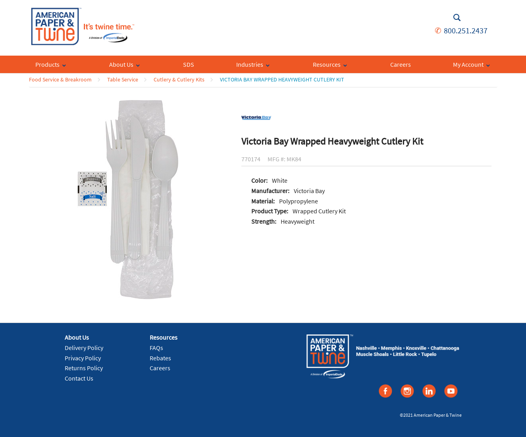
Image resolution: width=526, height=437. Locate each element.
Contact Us (79, 378)
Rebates (160, 358)
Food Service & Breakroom (60, 79)
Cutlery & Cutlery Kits (179, 79)
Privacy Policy (83, 358)
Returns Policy (84, 368)
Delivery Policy (84, 348)
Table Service (122, 79)
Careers (160, 368)
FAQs (156, 348)
